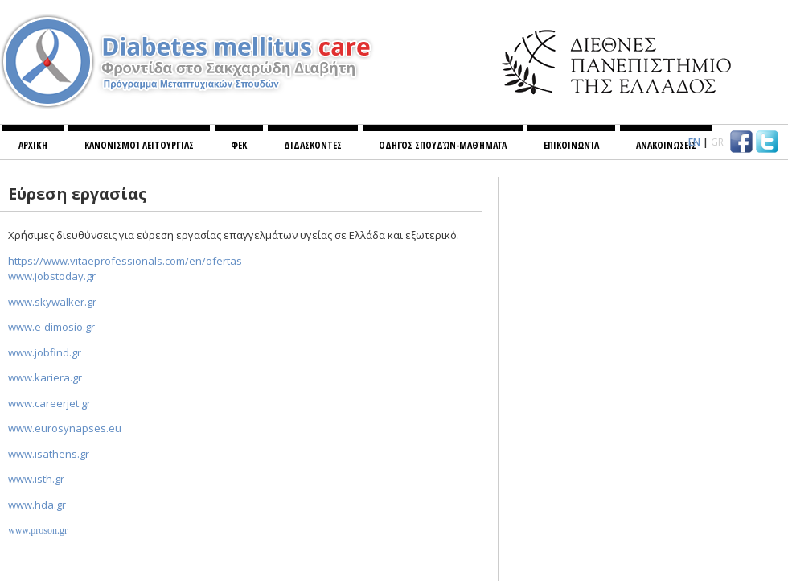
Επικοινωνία (571, 145)
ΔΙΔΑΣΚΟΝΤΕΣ (313, 145)
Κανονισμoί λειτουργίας (139, 145)
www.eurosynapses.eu (64, 428)
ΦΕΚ (239, 145)
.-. (51, 326)
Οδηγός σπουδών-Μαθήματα (443, 145)
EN (694, 142)
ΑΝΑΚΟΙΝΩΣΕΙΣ (666, 145)
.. (52, 276)
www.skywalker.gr (52, 302)
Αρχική (32, 145)
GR (717, 142)
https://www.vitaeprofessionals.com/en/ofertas (125, 260)
